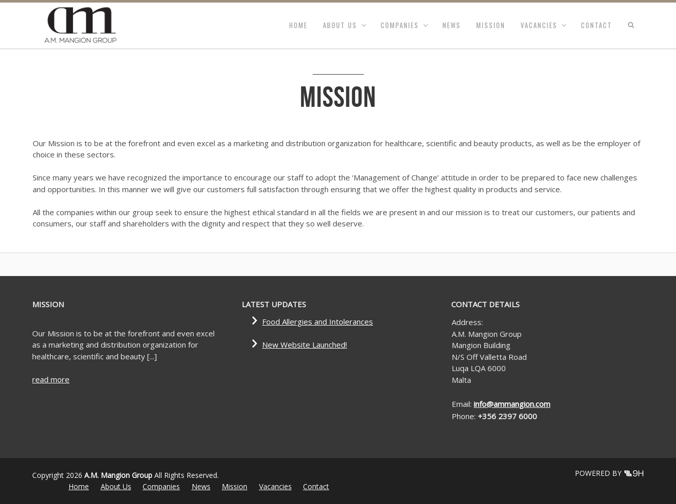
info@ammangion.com (512, 404)
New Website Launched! (304, 344)
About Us (340, 25)
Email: (463, 404)
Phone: (465, 416)
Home (298, 25)
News (451, 25)
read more (50, 379)
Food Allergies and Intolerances (317, 321)
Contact (596, 25)
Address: (467, 322)
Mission (490, 25)
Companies (400, 25)
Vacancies (539, 25)
